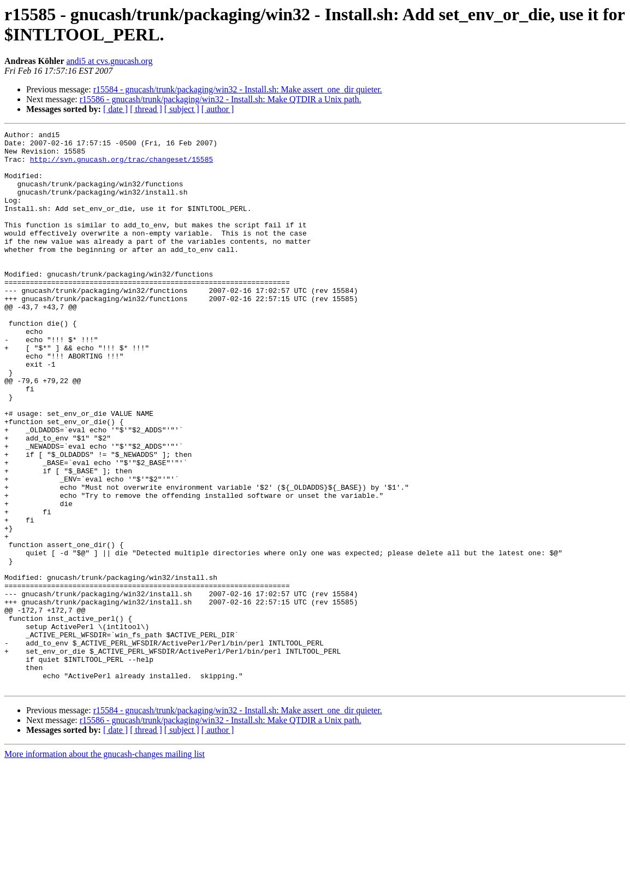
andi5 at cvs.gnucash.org (109, 61)
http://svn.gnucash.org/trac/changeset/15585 (121, 166)
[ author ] (217, 109)
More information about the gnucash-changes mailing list (104, 865)
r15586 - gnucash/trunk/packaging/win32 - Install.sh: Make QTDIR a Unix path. (220, 99)
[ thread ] (146, 109)
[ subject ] (181, 109)
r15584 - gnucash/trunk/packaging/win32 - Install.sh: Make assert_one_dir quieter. (237, 89)
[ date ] (115, 109)
